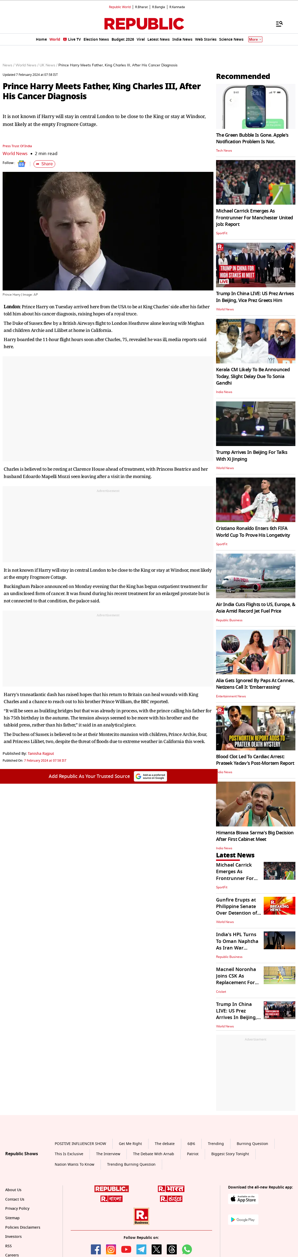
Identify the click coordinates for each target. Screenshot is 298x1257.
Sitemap (12, 1218)
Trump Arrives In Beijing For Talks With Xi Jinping (252, 455)
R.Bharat (141, 7)
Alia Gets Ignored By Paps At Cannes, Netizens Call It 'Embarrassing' (255, 684)
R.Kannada (177, 7)
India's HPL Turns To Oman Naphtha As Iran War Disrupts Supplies (237, 944)
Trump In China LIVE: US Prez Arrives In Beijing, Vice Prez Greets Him (255, 297)
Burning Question (252, 1144)
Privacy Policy (17, 1208)
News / (8, 65)
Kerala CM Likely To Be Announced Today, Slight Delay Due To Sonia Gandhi (253, 376)
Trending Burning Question (131, 1164)
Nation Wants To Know (74, 1164)
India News (224, 392)
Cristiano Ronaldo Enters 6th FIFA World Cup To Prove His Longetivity (253, 531)
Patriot (192, 1154)
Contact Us (14, 1199)
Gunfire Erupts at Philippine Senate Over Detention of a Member (238, 910)
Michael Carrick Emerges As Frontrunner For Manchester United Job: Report (254, 217)
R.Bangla (158, 7)
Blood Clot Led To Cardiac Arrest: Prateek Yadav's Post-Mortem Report (255, 760)
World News (15, 153)
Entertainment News (231, 696)
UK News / (48, 65)
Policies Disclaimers (22, 1227)
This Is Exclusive (69, 1154)
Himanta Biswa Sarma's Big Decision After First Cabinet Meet (255, 836)
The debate (165, 1144)
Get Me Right (130, 1144)
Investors (13, 1236)
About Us (13, 1190)
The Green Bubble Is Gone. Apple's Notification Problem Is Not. (252, 138)
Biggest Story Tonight (230, 1154)
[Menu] (277, 23)
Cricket (221, 991)
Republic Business (229, 620)
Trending (216, 1144)
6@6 (191, 1144)
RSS (8, 1246)
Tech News (224, 150)
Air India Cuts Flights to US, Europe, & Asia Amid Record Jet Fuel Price (255, 607)
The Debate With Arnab (153, 1154)
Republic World (120, 7)
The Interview (108, 1154)
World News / (26, 65)
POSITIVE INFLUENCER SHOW (80, 1144)
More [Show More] (255, 39)
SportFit (221, 233)
